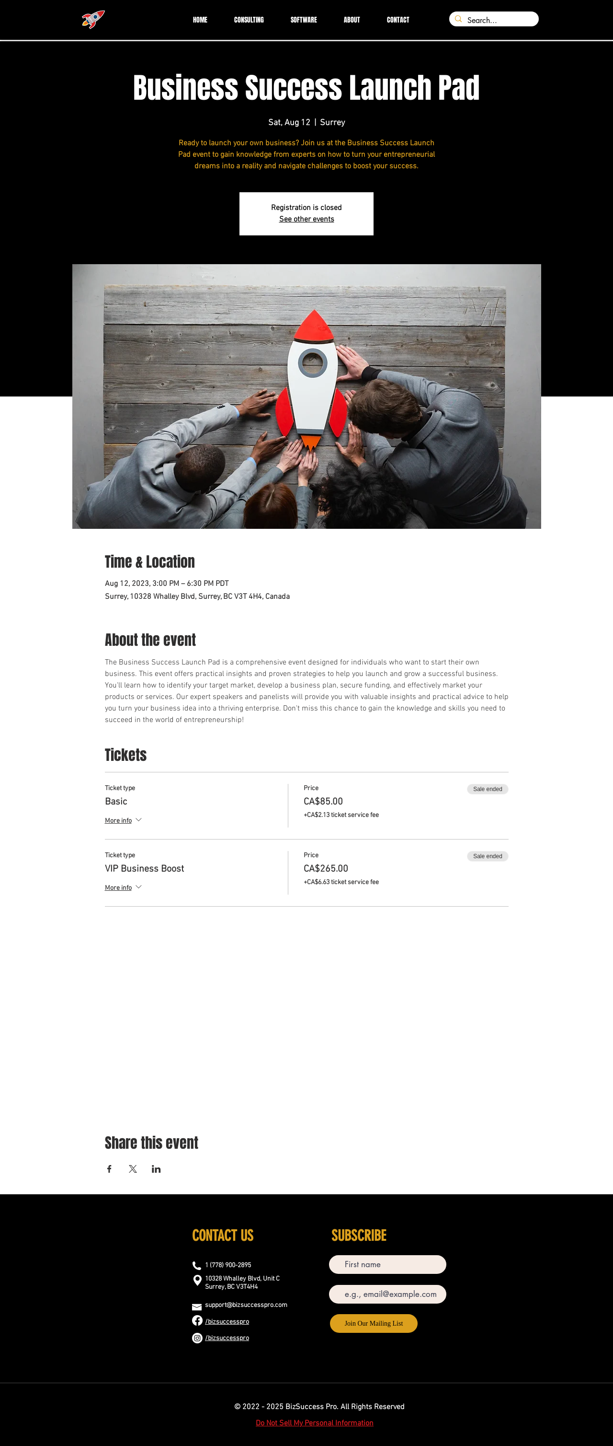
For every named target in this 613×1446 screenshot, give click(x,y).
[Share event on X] (132, 1169)
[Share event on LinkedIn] (156, 1169)
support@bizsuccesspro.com (246, 1305)
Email (337, 1278)
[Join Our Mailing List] (374, 1323)
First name (343, 1248)
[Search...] (493, 21)
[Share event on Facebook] (109, 1169)
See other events (306, 219)
